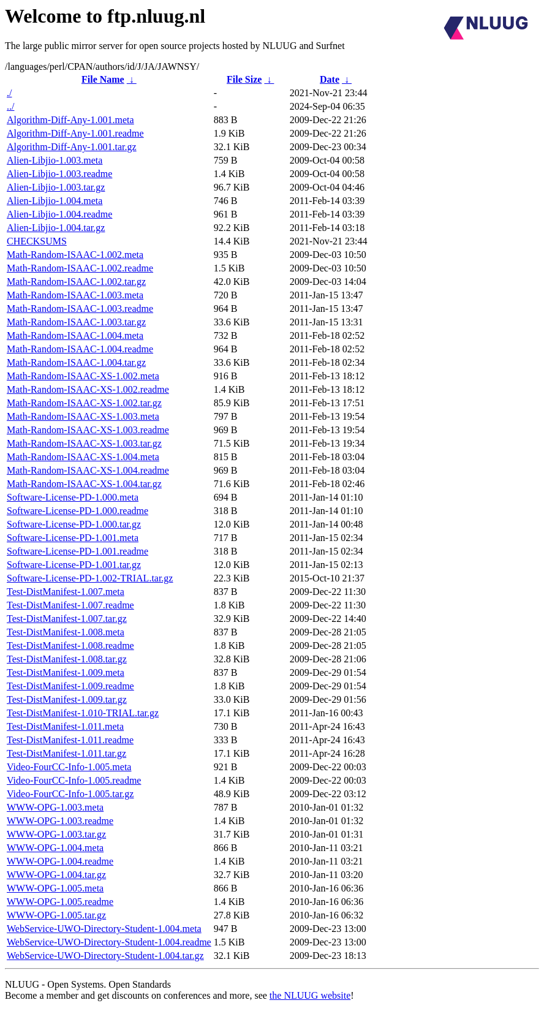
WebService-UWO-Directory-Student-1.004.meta (104, 928)
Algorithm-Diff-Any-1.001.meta (70, 120)
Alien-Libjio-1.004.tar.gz (56, 227)
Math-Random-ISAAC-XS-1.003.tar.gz (84, 443)
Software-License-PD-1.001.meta (72, 537)
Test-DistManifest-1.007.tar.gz (67, 618)
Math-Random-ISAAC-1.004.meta (75, 335)
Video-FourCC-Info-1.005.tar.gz (70, 794)
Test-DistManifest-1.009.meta (65, 672)
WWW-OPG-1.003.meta (55, 807)
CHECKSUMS (37, 241)
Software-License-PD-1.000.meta (72, 497)
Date (329, 79)
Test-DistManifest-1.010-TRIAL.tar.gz (83, 713)
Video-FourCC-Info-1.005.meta (69, 767)
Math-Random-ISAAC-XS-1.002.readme (88, 389)
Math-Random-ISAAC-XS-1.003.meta (83, 416)
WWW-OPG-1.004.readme (60, 861)
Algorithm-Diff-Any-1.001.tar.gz (72, 147)
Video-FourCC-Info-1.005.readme (74, 780)
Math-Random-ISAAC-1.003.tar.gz (76, 322)
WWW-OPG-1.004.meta (55, 847)
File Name (102, 79)
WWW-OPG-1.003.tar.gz (56, 834)
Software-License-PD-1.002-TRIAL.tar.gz (90, 578)
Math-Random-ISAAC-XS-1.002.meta (83, 376)
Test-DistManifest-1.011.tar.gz (66, 753)
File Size (244, 79)
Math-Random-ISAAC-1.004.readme (80, 349)
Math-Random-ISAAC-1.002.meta (75, 254)
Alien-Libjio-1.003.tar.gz (56, 187)
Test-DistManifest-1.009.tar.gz (67, 699)
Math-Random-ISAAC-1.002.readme (80, 268)
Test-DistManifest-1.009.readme (70, 686)
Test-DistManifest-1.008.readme (70, 645)
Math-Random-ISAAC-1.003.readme (80, 308)
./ (9, 93)
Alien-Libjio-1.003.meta (54, 160)
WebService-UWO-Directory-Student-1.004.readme (109, 942)
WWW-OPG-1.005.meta (55, 888)
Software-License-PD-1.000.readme (77, 510)
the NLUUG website (310, 995)
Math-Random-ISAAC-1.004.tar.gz (76, 362)
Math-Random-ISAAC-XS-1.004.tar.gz (84, 484)
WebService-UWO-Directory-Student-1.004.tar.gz (105, 955)
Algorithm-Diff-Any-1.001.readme (75, 133)
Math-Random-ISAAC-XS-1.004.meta (83, 457)
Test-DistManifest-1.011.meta (65, 726)
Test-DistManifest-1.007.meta (65, 591)
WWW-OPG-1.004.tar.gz (56, 874)
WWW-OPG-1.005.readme (60, 901)
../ (10, 106)
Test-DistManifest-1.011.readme (70, 740)
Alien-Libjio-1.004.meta (54, 200)
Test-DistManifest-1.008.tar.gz (67, 659)
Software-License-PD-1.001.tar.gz (74, 564)
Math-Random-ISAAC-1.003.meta (75, 295)
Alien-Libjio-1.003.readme (59, 173)
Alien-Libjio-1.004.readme (59, 214)
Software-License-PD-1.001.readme (77, 551)
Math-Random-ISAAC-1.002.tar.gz (76, 281)
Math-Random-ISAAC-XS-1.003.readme (88, 430)
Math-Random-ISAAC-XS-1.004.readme (88, 470)
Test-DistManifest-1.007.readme (70, 605)
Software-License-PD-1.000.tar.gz (74, 524)
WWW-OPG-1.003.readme (60, 821)
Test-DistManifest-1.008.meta (65, 632)
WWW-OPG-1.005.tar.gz (56, 915)
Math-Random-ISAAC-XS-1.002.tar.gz (84, 403)
